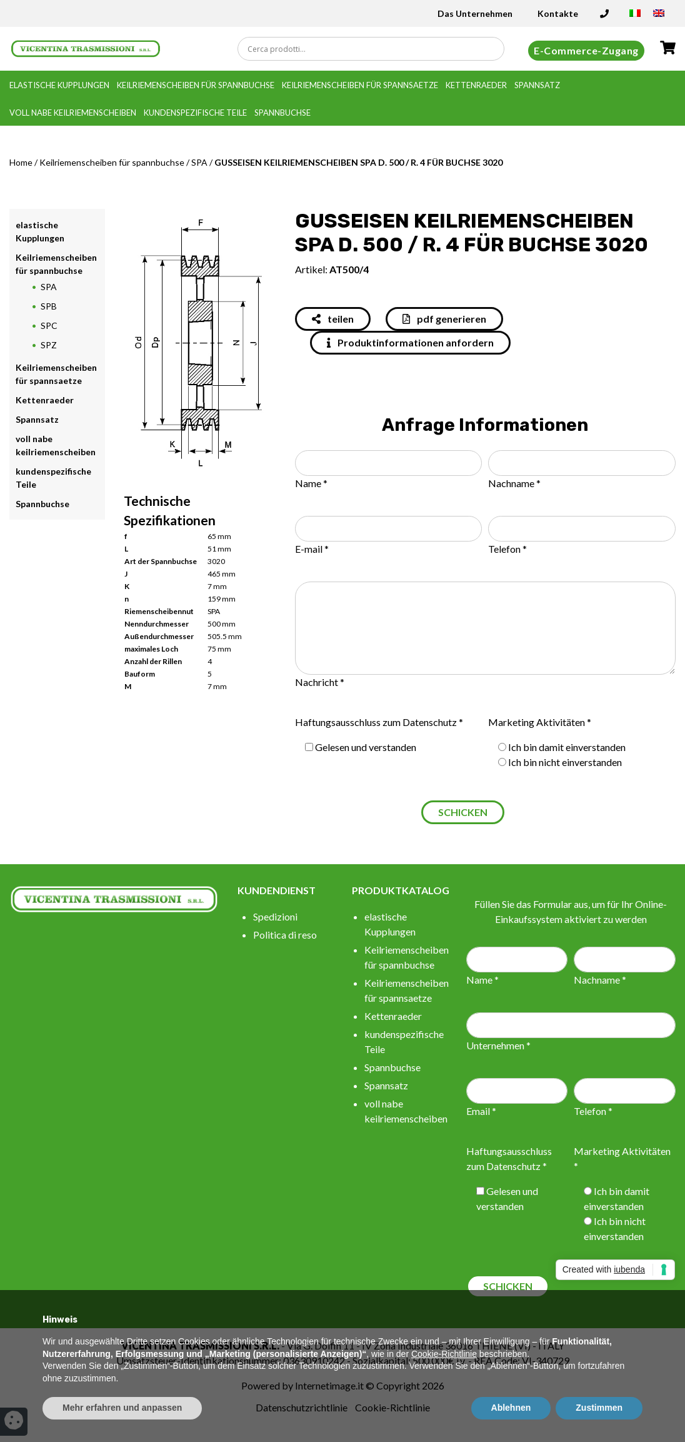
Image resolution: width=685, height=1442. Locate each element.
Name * (311, 483)
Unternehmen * (498, 1045)
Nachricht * (319, 682)
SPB (49, 306)
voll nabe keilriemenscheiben (72, 113)
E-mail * (312, 549)
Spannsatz (537, 85)
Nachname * (514, 483)
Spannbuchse (282, 113)
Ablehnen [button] (511, 1408)
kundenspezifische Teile (195, 113)
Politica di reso (285, 934)
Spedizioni (275, 916)
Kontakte (558, 13)
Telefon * (507, 549)
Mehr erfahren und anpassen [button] (122, 1408)
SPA (199, 162)
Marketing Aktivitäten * (539, 722)
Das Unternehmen (475, 13)
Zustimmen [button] (599, 1408)
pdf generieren (444, 319)
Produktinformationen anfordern (410, 342)
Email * (481, 1111)
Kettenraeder (476, 85)
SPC (49, 325)
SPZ (49, 345)
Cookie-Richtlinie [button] (444, 1354)
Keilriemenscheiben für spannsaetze (360, 85)
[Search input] (374, 49)
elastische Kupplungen (59, 85)
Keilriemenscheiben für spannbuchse (195, 85)
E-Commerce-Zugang (586, 50)
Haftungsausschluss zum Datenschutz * (379, 722)
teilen (333, 319)
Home (20, 162)
